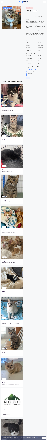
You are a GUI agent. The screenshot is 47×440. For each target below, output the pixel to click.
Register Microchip (20, 422)
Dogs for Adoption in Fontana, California (29, 433)
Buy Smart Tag (30, 419)
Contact (10, 436)
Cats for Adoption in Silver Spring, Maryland (25, 432)
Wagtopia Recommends (40, 426)
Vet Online (39, 421)
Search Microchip (20, 424)
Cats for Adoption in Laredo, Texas (8, 432)
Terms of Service (17, 436)
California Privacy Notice (33, 436)
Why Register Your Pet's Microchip (20, 420)
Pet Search (39, 419)
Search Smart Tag (31, 423)
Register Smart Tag (31, 421)
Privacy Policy (24, 436)
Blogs (38, 423)
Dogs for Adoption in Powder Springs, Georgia (10, 433)
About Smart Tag (30, 425)
